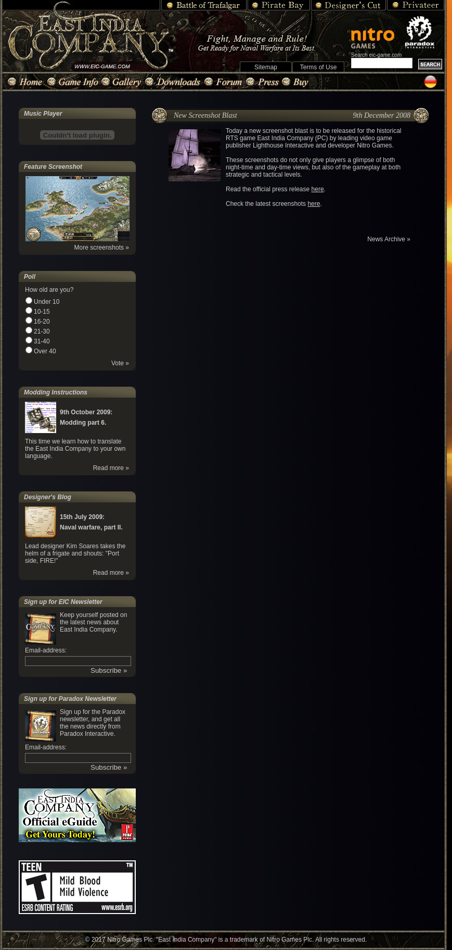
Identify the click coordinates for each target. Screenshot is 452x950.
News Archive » (388, 239)
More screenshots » (101, 247)
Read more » (111, 468)
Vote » (120, 363)
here (318, 189)
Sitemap (265, 67)
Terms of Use (318, 67)
